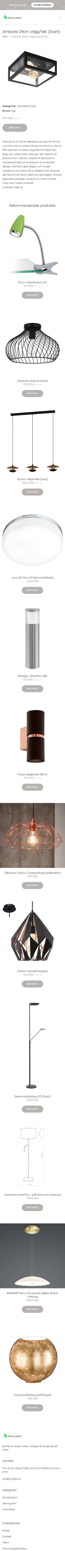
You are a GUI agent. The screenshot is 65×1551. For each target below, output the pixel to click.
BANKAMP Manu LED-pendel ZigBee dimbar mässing (32, 1295)
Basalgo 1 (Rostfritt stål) (32, 676)
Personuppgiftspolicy (14, 1548)
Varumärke (23, 106)
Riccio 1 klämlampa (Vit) (32, 282)
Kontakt (6, 1536)
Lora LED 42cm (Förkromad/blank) (32, 577)
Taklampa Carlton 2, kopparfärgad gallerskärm (32, 872)
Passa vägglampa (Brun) (32, 774)
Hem (5, 36)
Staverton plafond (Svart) (32, 380)
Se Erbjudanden (42, 5)
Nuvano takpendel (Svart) (32, 479)
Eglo (33, 106)
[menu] (60, 17)
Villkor (5, 1542)
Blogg (5, 1530)
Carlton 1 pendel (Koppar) (32, 971)
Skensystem (9, 1503)
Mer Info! (14, 127)
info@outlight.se (11, 1478)
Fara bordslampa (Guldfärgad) (32, 1395)
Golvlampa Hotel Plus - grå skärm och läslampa (32, 1194)
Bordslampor (10, 1497)
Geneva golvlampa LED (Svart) (32, 1096)
